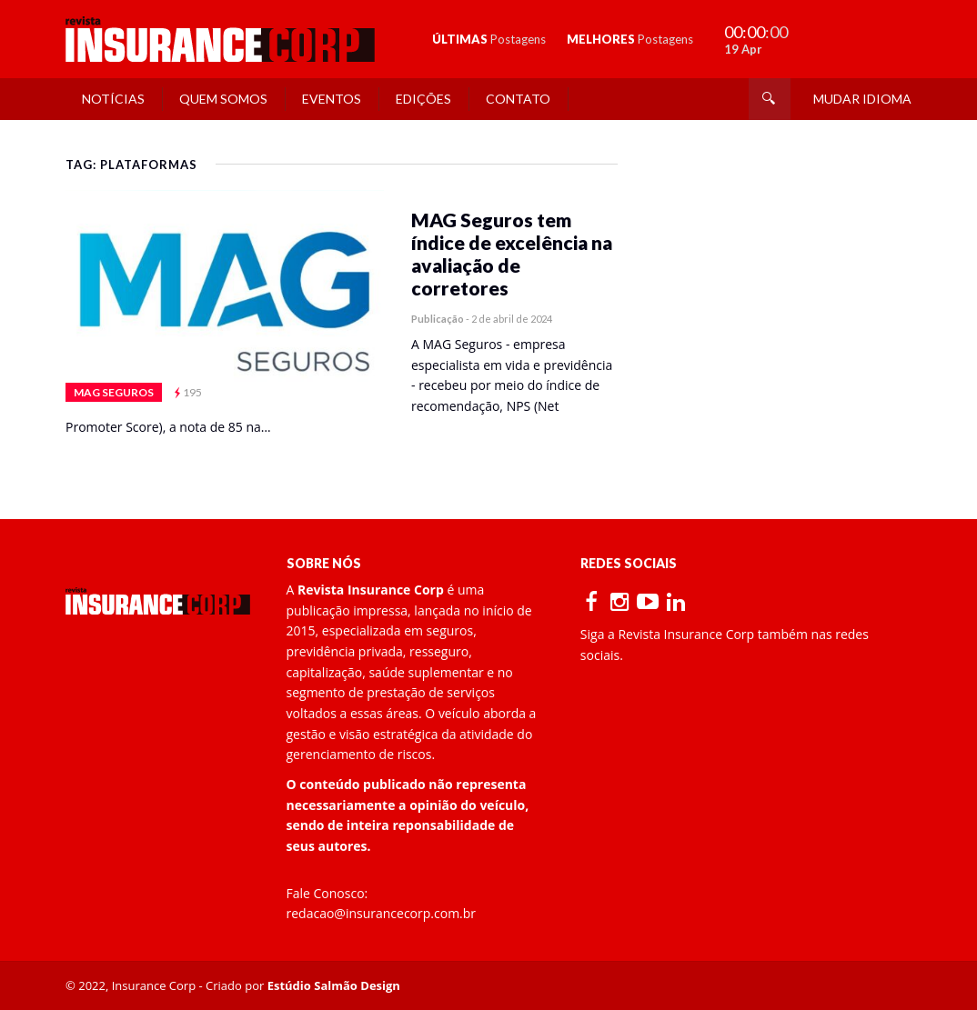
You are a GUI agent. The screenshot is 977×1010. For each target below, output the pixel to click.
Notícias (113, 98)
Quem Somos (223, 98)
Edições (423, 98)
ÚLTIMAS (489, 39)
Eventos (331, 98)
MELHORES (630, 39)
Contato (518, 98)
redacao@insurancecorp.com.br (382, 913)
